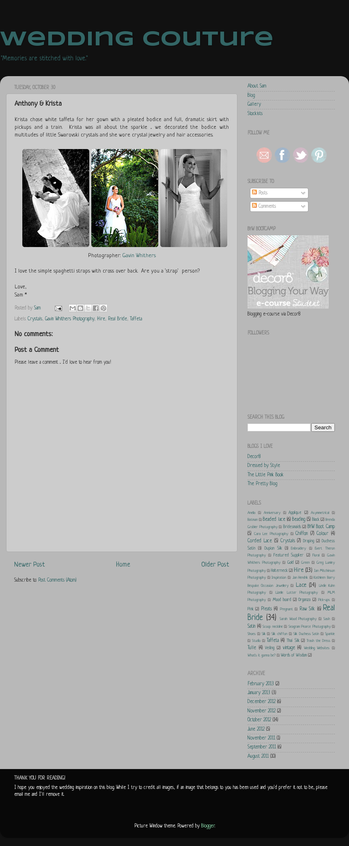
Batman (253, 520)
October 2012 (259, 720)
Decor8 (254, 457)
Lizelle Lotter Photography (297, 592)
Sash (326, 619)
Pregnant (286, 609)
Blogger (208, 826)
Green (305, 562)
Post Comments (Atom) (57, 580)
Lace (301, 585)
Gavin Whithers (139, 256)
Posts (259, 193)
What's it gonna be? (262, 655)
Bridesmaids (292, 526)
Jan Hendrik (300, 577)
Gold (290, 562)
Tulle (252, 648)
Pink (251, 609)
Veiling (269, 648)
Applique (295, 512)
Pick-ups (324, 600)
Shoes (252, 634)
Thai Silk (293, 640)
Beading (298, 519)
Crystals (35, 319)
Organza (304, 599)
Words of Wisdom (294, 655)
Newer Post (29, 565)
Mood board (282, 599)
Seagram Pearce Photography (310, 626)
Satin (251, 626)
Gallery (254, 104)
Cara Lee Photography (271, 534)
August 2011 (258, 756)
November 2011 (261, 738)
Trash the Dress (318, 641)
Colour (322, 534)
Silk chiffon (279, 634)
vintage (289, 648)
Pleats (266, 609)
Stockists (255, 114)
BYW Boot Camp (321, 527)
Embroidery (298, 548)
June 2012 (256, 729)
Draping (308, 541)
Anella (251, 513)
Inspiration (278, 577)
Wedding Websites (317, 648)
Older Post (215, 565)
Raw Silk (307, 609)
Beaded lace (274, 519)
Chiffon (301, 534)
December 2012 (262, 702)
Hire (101, 319)
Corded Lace (260, 541)
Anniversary (272, 513)
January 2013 (259, 693)
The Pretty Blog (262, 484)
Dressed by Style (264, 466)
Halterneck (279, 570)
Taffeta (136, 319)
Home (123, 565)
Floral (315, 555)
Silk (264, 634)
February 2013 (261, 684)
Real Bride (117, 319)
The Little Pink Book (266, 475)
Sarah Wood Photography (298, 619)
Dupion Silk (273, 548)
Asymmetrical (320, 513)
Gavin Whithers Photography (69, 319)
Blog (251, 95)
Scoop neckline (273, 626)
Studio (256, 641)
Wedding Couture (137, 39)
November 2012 (262, 711)
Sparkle (330, 634)
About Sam (257, 86)
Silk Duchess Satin (306, 634)
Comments (264, 206)
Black (315, 519)
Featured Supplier (289, 555)
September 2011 (262, 747)
